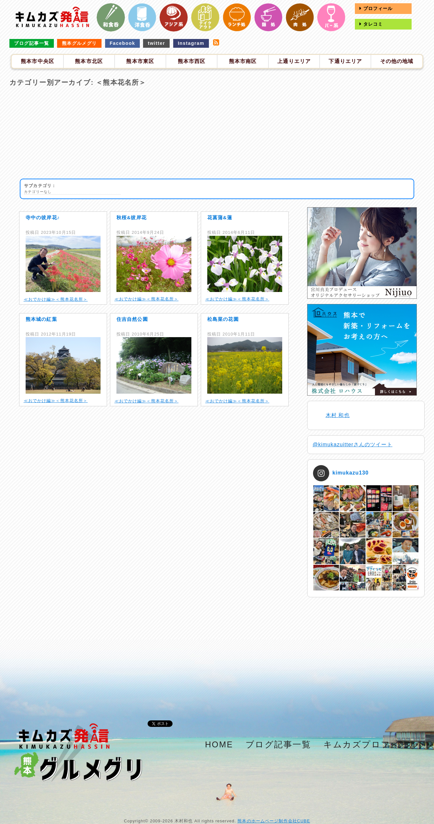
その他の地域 (397, 61)
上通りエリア (294, 61)
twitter (156, 43)
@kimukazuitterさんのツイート (352, 444)
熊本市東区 (140, 61)
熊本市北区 (89, 61)
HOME (219, 744)
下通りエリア (345, 61)
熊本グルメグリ (79, 43)
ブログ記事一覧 (31, 43)
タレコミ (372, 24)
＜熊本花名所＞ (71, 299)
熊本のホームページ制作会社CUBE (273, 820)
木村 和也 (338, 415)
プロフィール (376, 8)
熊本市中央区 (37, 61)
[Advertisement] (217, 133)
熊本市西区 (192, 61)
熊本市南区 (243, 61)
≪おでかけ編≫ (40, 299)
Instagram (191, 43)
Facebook (122, 43)
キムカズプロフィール (371, 744)
